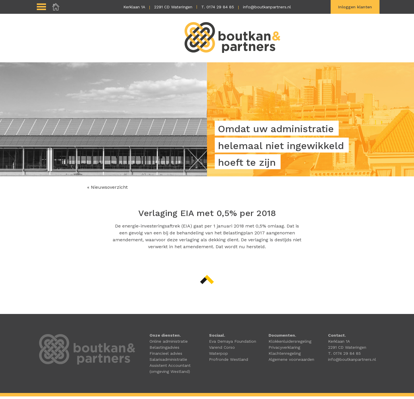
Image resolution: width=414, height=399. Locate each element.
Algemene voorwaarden (291, 362)
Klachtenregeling (285, 356)
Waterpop (218, 356)
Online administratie (169, 344)
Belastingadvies (164, 350)
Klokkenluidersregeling (290, 344)
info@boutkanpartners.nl (267, 7)
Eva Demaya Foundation (232, 344)
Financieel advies (166, 356)
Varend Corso (222, 350)
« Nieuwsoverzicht (107, 189)
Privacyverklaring (284, 350)
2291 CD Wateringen (173, 7)
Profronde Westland (228, 362)
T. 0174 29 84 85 (217, 7)
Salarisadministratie (168, 362)
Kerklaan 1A (134, 7)
